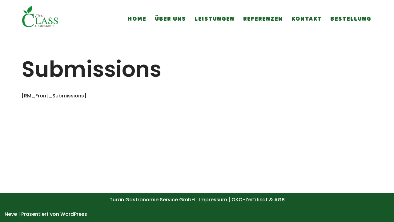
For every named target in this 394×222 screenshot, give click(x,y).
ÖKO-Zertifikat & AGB (258, 199)
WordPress (73, 214)
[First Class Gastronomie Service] (40, 19)
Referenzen (263, 18)
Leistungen (215, 18)
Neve (11, 214)
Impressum (213, 199)
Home (137, 18)
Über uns (170, 18)
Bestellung (350, 18)
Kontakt (306, 18)
